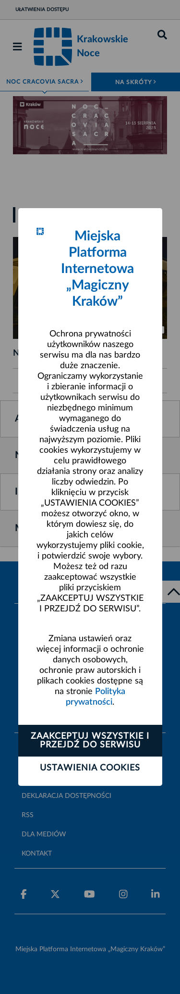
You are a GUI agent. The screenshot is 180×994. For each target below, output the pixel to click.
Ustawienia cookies (90, 768)
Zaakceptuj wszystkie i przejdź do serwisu (90, 740)
